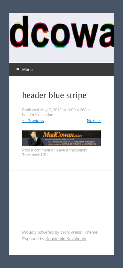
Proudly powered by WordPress (51, 232)
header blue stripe (37, 115)
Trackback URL (35, 155)
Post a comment (36, 150)
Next (94, 120)
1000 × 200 (76, 110)
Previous (33, 120)
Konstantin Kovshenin (66, 238)
